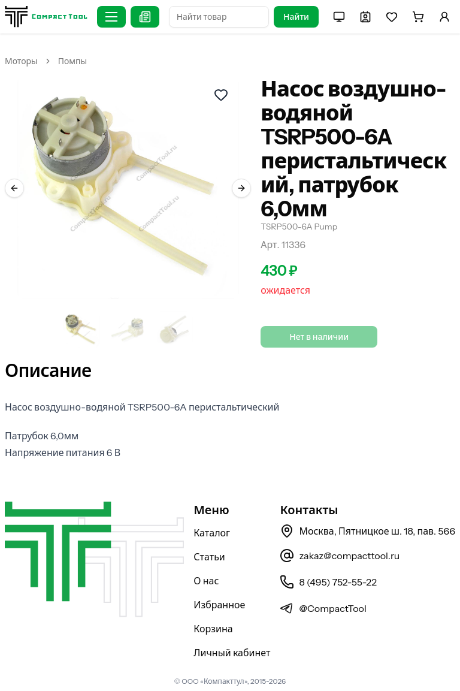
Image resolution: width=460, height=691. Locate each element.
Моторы (21, 61)
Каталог (211, 533)
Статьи (209, 557)
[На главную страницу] (46, 16)
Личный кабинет (231, 653)
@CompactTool (323, 608)
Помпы (72, 61)
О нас (206, 581)
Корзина (212, 629)
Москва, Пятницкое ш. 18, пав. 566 (367, 531)
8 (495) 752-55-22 (328, 582)
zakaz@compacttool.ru (340, 555)
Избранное (219, 605)
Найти (296, 16)
